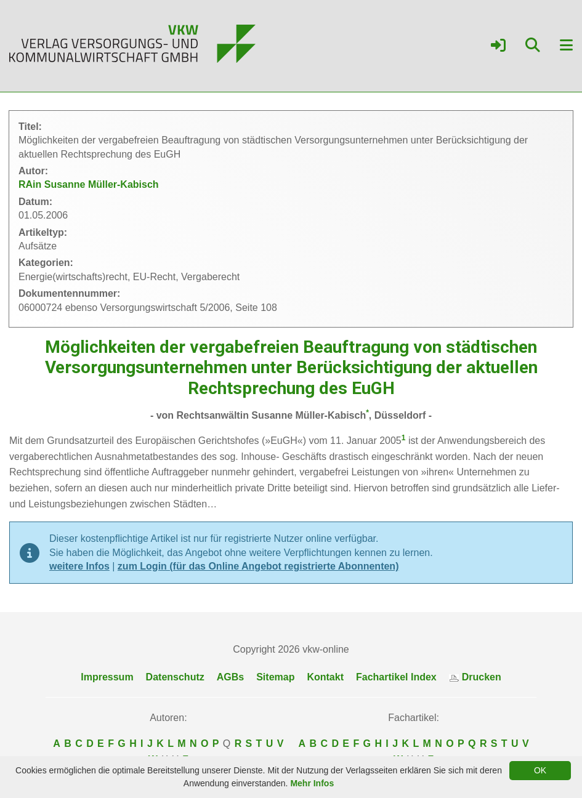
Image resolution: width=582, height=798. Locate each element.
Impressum (107, 677)
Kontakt (325, 677)
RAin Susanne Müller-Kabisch (88, 184)
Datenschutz (175, 677)
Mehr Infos (312, 783)
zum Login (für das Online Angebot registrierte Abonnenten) (258, 566)
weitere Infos (79, 566)
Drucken (475, 677)
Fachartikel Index (396, 677)
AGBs (230, 677)
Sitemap (275, 677)
